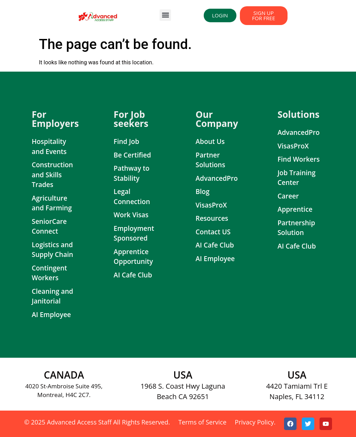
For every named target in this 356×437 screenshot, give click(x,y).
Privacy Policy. (255, 422)
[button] (165, 15)
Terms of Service (202, 422)
